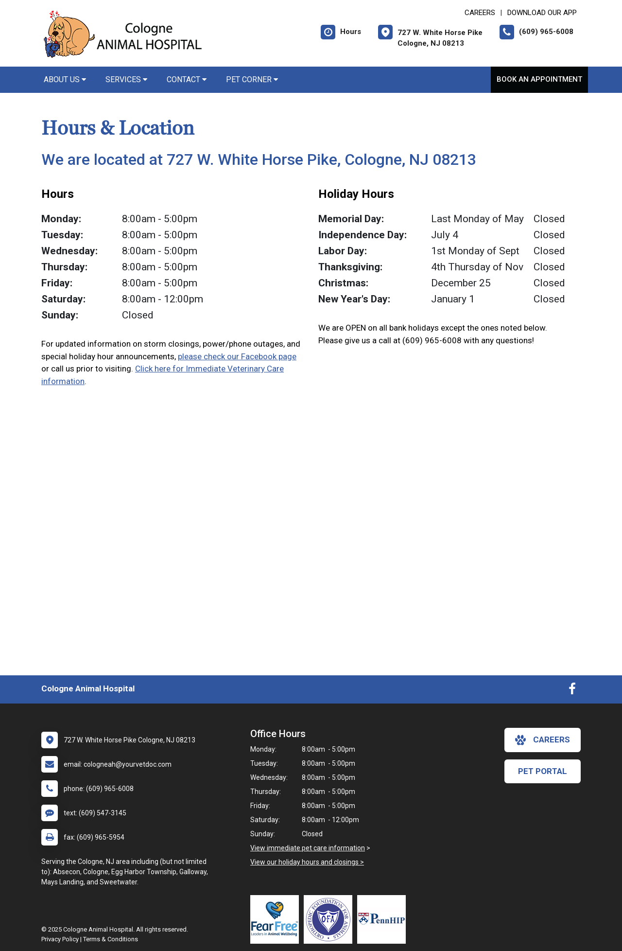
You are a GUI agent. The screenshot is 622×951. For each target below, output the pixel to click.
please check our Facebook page (237, 356)
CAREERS (480, 12)
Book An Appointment (539, 79)
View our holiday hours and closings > (307, 862)
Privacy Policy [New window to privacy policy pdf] (60, 939)
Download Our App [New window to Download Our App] (542, 12)
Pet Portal (542, 771)
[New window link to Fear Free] (277, 919)
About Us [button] (65, 79)
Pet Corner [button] (252, 79)
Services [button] (126, 79)
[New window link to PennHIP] (384, 919)
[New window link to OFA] (330, 919)
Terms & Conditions (110, 939)
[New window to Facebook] (572, 691)
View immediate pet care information (307, 848)
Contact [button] (187, 79)
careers (542, 740)
